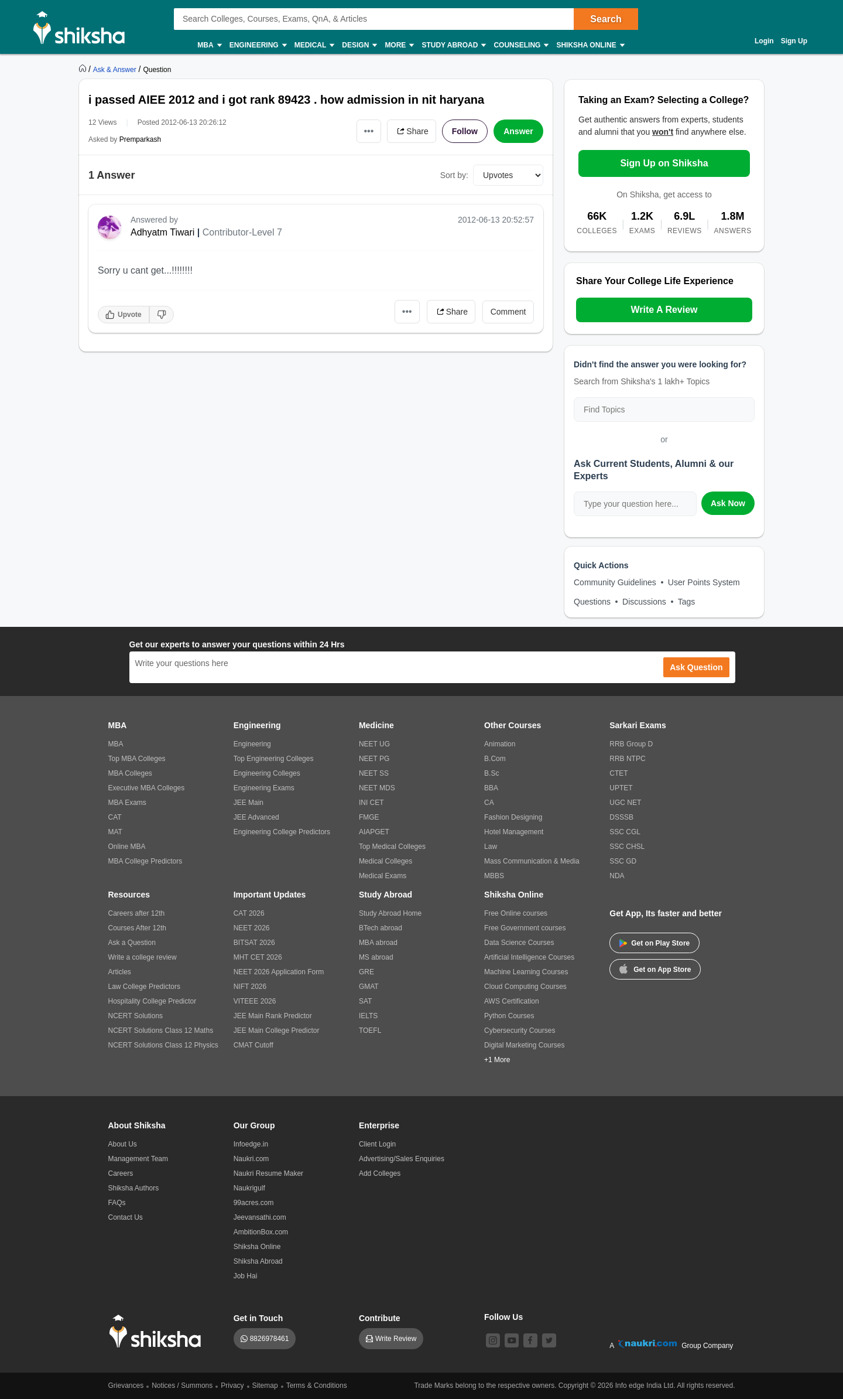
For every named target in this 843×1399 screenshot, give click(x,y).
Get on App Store (655, 968)
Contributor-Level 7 (242, 232)
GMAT (369, 986)
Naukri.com (251, 1159)
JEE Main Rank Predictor (273, 1016)
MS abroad (376, 957)
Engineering (257, 45)
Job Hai (246, 1276)
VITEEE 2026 (255, 1001)
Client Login (377, 1144)
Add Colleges (379, 1173)
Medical (314, 45)
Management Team (138, 1159)
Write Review (395, 1338)
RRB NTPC (627, 759)
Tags (686, 601)
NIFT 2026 (250, 986)
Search (605, 19)
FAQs (117, 1203)
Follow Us (503, 1317)
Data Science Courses (519, 943)
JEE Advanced (256, 817)
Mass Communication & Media (532, 861)
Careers (120, 1173)
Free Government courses (525, 928)
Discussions (644, 601)
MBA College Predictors (145, 861)
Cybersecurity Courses (519, 1030)
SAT (365, 1001)
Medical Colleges (385, 861)
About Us (122, 1144)
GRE (366, 972)
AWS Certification (511, 1001)
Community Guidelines (615, 582)
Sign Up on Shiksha (664, 163)
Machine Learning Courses (526, 972)
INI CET (371, 803)
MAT (115, 832)
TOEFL (370, 1030)
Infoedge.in (251, 1144)
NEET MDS (377, 788)
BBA (491, 788)
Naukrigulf (249, 1188)
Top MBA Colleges (137, 759)
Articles (119, 972)
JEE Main (248, 803)
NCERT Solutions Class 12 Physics (163, 1045)
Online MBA (127, 846)
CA (489, 803)
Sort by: (454, 175)
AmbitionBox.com (261, 1232)
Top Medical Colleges (392, 846)
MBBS (494, 876)
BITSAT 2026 (254, 943)
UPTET (620, 788)
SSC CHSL (627, 846)
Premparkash (140, 139)
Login (764, 41)
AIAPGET (374, 832)
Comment (508, 311)
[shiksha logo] (158, 1331)
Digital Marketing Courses (524, 1045)
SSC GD (622, 861)
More (399, 45)
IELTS (368, 1016)
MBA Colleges (130, 773)
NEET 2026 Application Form (279, 972)
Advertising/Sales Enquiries (401, 1159)
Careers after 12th (136, 913)
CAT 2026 (249, 913)
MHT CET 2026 (258, 957)
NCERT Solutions (135, 1016)
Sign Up (794, 41)
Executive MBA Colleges (146, 788)
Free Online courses (515, 913)
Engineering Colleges (267, 773)
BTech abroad (380, 928)
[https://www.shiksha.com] (83, 69)
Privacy (232, 1385)
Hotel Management (513, 832)
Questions (592, 601)
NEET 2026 (252, 928)
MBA (208, 45)
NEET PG (374, 759)
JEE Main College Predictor (277, 1030)
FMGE (369, 817)
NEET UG (374, 744)
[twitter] (549, 1340)
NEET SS (374, 773)
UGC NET (625, 803)
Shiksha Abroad (258, 1261)
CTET (618, 773)
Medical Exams (382, 876)
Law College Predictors (144, 986)
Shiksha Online (589, 45)
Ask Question (696, 667)
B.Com (495, 759)
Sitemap (265, 1385)
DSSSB (621, 817)
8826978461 (269, 1338)
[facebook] (530, 1340)
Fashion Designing (513, 817)
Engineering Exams (264, 788)
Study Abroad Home (390, 913)
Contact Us (125, 1217)
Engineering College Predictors (282, 832)
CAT (115, 817)
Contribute (379, 1318)
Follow (465, 131)
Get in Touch (258, 1318)
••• (369, 131)
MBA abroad (378, 943)
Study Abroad (453, 45)
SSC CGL (624, 832)
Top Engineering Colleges (274, 759)
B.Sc (491, 773)
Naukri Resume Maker (268, 1173)
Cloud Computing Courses (525, 986)
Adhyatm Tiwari (162, 232)
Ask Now (728, 503)
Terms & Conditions (316, 1385)
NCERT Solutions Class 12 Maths (161, 1030)
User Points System (704, 582)
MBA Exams (127, 803)
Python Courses (509, 1016)
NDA (616, 876)
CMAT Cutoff (253, 1045)
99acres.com (254, 1203)
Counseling (520, 45)
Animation (499, 744)
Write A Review (663, 310)
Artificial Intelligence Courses (529, 957)
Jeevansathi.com (260, 1217)
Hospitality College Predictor (152, 1001)
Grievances (126, 1385)
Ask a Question (132, 943)
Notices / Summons (182, 1385)
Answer (518, 131)
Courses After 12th (137, 928)
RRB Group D (631, 744)
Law (490, 846)
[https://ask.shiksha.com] (116, 69)
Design (359, 45)
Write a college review (142, 957)
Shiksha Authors (133, 1188)
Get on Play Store (654, 943)
